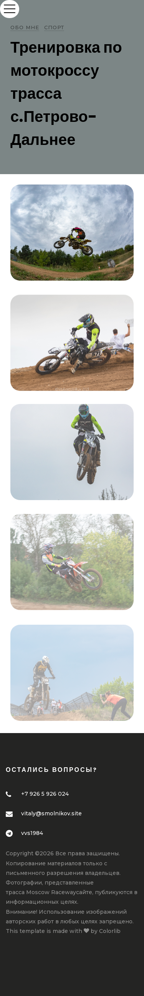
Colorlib (110, 931)
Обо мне (24, 27)
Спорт (54, 27)
